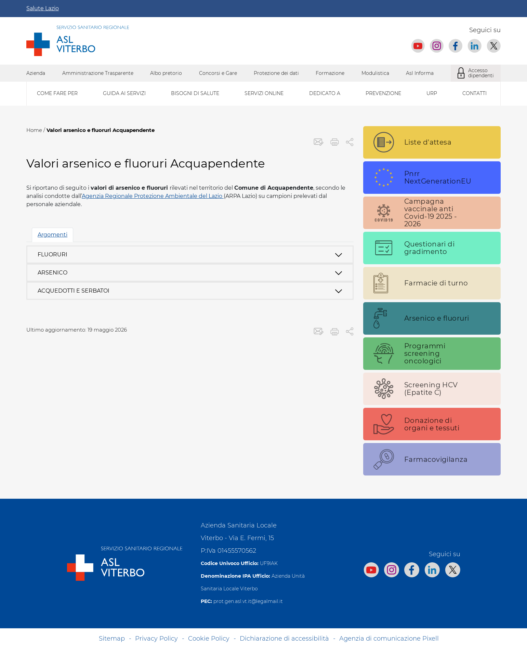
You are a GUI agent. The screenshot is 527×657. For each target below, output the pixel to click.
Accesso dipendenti (476, 73)
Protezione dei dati (276, 73)
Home (34, 130)
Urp (431, 93)
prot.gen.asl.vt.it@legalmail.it (248, 601)
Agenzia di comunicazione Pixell (389, 638)
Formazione (330, 73)
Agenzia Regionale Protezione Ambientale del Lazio (153, 196)
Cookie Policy (208, 638)
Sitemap (112, 638)
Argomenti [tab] (52, 234)
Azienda (35, 73)
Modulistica (375, 73)
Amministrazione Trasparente (97, 73)
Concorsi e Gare (218, 73)
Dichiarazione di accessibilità (284, 638)
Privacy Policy (156, 638)
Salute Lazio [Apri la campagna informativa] (42, 8)
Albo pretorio (166, 73)
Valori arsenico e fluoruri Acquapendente (101, 130)
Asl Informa (420, 73)
